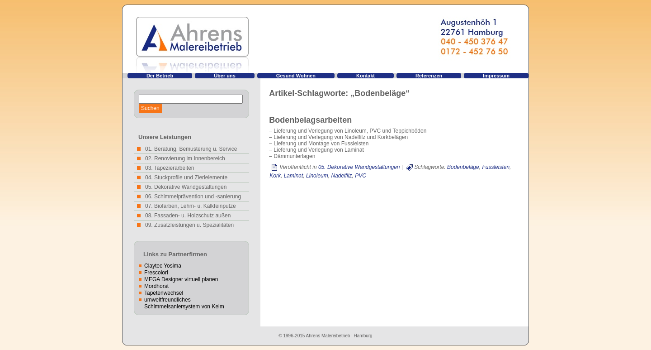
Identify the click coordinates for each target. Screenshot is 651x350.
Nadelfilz (341, 176)
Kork (275, 176)
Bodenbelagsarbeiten (310, 120)
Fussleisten (495, 167)
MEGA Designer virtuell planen (181, 279)
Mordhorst (156, 286)
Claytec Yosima (162, 266)
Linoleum (317, 176)
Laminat (293, 176)
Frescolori (156, 272)
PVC (360, 176)
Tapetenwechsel (163, 293)
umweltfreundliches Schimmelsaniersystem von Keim (184, 303)
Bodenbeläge (463, 167)
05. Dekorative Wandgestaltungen (359, 167)
